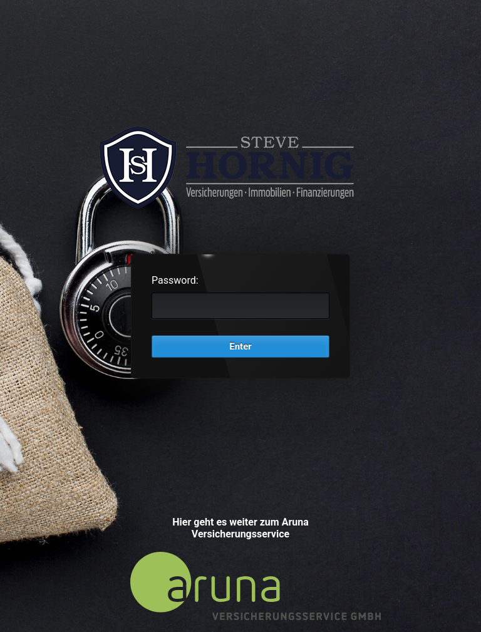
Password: (175, 280)
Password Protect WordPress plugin (240, 166)
